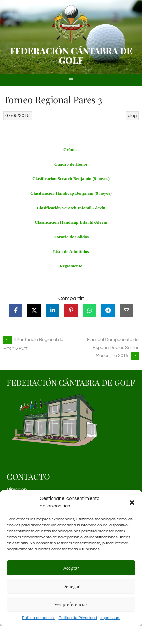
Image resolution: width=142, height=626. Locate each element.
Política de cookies (38, 618)
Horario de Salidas (71, 236)
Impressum (110, 618)
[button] (132, 502)
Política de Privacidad (78, 618)
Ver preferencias (71, 604)
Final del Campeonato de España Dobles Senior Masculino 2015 (113, 347)
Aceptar (71, 568)
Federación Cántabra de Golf (71, 55)
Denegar (71, 586)
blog (132, 115)
